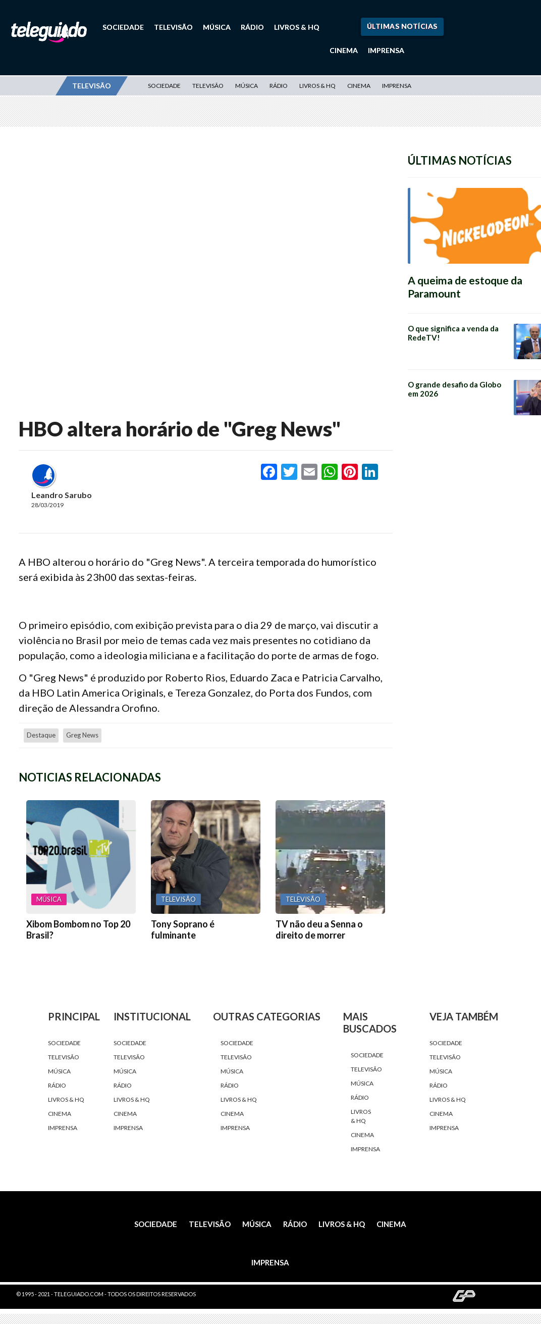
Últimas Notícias (402, 26)
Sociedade (123, 27)
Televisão (173, 27)
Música (217, 27)
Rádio (252, 27)
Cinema (344, 50)
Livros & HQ (296, 27)
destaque (41, 735)
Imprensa (386, 50)
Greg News (82, 735)
